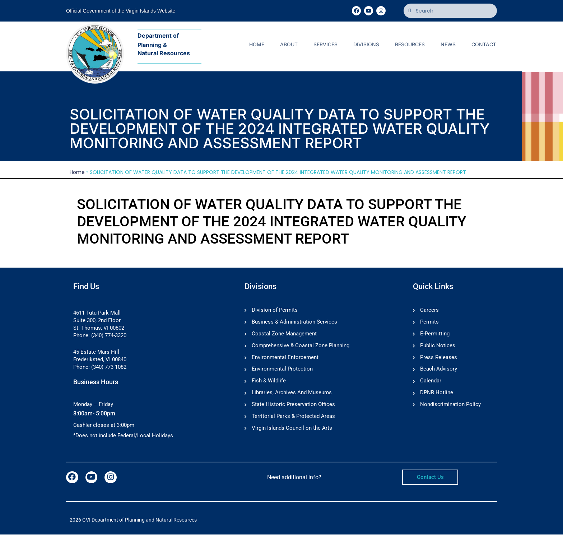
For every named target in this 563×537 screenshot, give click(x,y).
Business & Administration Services (294, 322)
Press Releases (438, 359)
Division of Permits (275, 310)
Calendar (430, 383)
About (289, 44)
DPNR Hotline (436, 395)
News (448, 44)
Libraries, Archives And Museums (292, 395)
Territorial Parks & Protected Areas (293, 420)
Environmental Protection (282, 371)
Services (325, 44)
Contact (483, 44)
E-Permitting (435, 334)
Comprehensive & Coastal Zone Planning (300, 347)
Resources (410, 44)
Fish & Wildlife (269, 383)
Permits (429, 322)
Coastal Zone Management (284, 334)
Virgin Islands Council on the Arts (292, 432)
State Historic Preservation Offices (293, 408)
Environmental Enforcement (285, 359)
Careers (429, 310)
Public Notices (437, 347)
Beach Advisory (438, 371)
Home (256, 44)
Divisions (366, 44)
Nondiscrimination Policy (450, 408)
